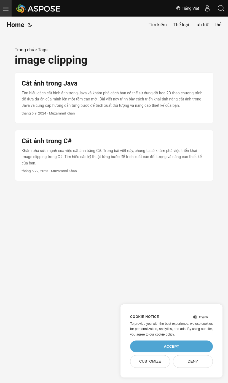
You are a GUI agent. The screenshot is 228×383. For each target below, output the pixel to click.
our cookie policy (161, 334)
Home (15, 25)
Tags (43, 49)
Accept (171, 346)
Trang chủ (24, 49)
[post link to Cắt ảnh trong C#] (114, 155)
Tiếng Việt (187, 8)
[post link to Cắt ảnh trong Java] (114, 98)
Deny (193, 361)
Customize (150, 361)
